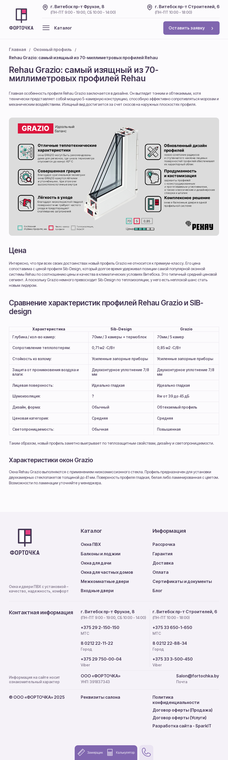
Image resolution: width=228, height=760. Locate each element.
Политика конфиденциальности (176, 699)
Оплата (161, 572)
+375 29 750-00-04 (101, 659)
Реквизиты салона (100, 697)
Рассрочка (164, 544)
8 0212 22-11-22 (97, 643)
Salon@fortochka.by (197, 675)
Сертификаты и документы (182, 581)
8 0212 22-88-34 (170, 643)
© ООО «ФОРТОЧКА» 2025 (37, 697)
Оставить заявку (191, 28)
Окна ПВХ (91, 544)
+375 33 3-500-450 (173, 659)
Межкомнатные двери (105, 581)
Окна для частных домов (107, 572)
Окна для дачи (96, 563)
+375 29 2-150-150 (100, 627)
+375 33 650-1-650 (172, 627)
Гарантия (163, 553)
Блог (158, 590)
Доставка (163, 563)
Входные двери (97, 590)
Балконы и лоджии (100, 553)
